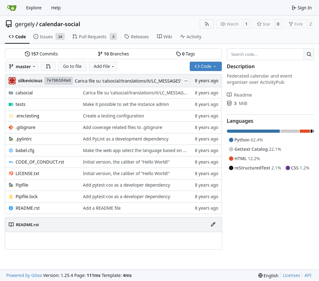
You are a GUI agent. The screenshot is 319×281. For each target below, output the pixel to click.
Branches (113, 54)
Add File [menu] (104, 66)
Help (56, 8)
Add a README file (102, 208)
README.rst (28, 208)
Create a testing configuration (113, 116)
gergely (25, 24)
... (186, 80)
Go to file (72, 66)
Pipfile (22, 185)
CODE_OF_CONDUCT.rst (40, 162)
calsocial (24, 93)
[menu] (268, 276)
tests (20, 104)
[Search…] (309, 54)
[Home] (12, 7)
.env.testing (27, 116)
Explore (33, 8)
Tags (185, 54)
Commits (41, 54)
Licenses (291, 275)
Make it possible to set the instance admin (126, 104)
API (307, 275)
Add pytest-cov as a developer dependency (126, 185)
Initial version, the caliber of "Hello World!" (126, 162)
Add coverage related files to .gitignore (122, 127)
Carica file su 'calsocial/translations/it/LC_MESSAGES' (128, 81)
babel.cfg (25, 150)
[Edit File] (213, 224)
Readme (239, 95)
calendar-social (59, 24)
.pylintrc (24, 139)
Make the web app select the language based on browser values (148, 150)
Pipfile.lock (27, 196)
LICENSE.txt (27, 173)
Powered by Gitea (24, 275)
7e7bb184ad (58, 80)
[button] (48, 66)
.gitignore (26, 127)
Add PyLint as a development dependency (125, 139)
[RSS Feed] (207, 24)
